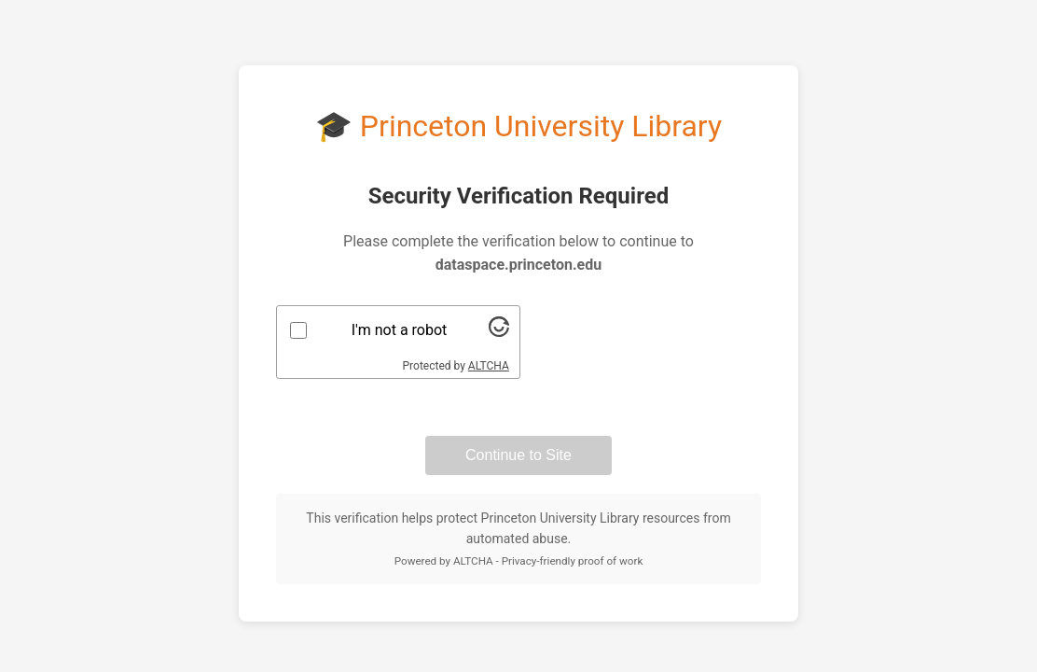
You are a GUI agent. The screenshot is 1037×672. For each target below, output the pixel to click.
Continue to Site (518, 455)
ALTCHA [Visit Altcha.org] (488, 365)
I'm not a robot (400, 330)
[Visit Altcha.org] (499, 332)
